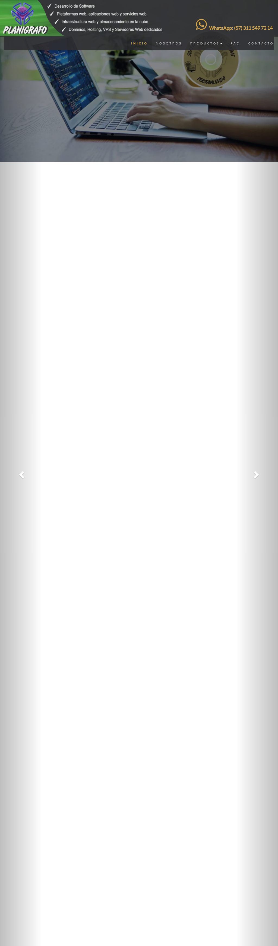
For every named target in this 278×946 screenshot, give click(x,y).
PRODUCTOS (206, 43)
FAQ (235, 43)
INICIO (139, 43)
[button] (21, 473)
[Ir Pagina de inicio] (83, 7)
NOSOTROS (169, 43)
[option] (139, 81)
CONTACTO (261, 43)
